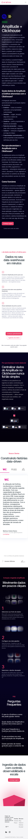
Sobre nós (21, 822)
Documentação (22, 827)
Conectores (17, 820)
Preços (15, 822)
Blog (20, 820)
